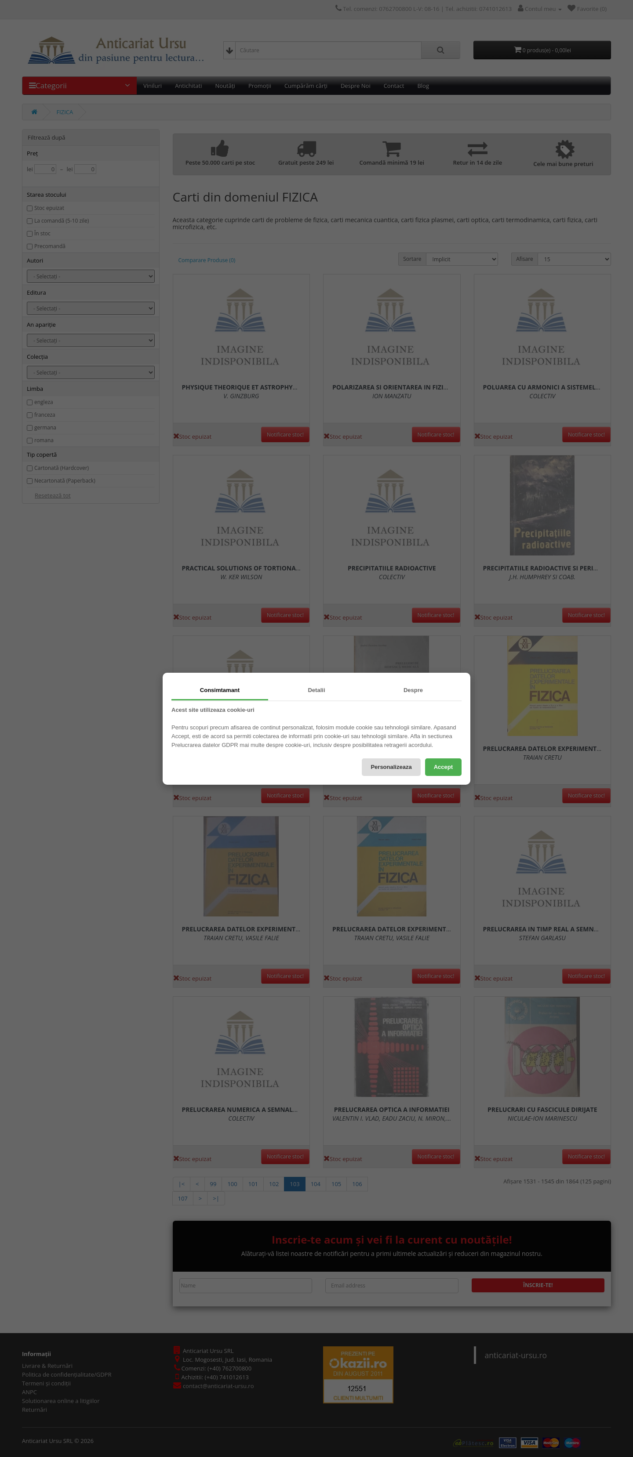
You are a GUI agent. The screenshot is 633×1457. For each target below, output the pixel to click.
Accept (443, 767)
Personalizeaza (391, 767)
